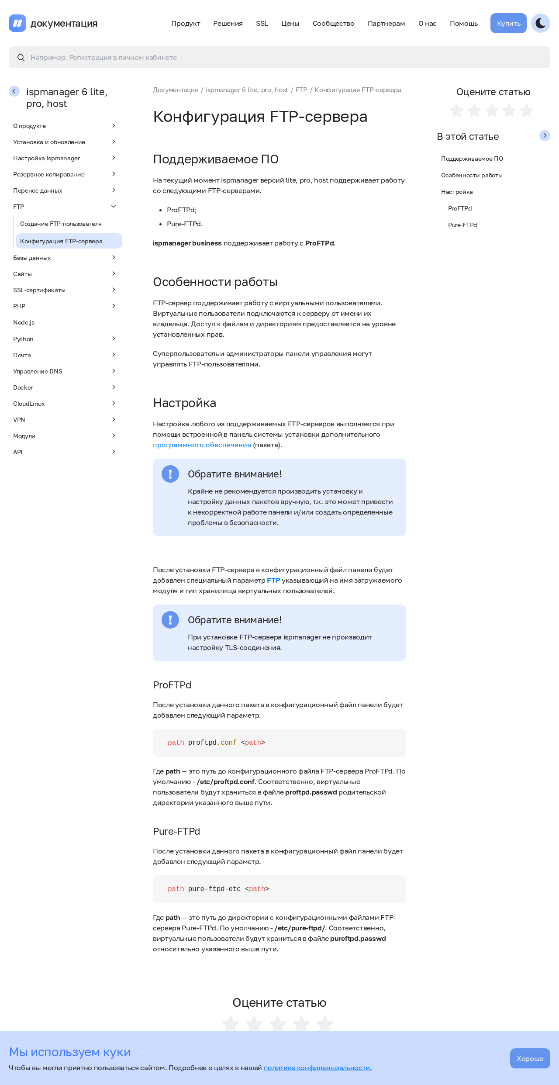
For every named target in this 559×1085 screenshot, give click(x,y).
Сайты (65, 273)
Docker (65, 387)
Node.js (24, 322)
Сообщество (334, 23)
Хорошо (530, 1058)
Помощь (463, 23)
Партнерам (386, 23)
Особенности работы (471, 175)
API (65, 451)
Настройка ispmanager (65, 157)
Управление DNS (65, 370)
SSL (262, 23)
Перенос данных (65, 190)
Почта (65, 354)
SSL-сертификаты (65, 289)
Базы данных (65, 257)
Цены (290, 23)
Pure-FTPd (462, 224)
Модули (65, 435)
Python (65, 338)
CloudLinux (65, 403)
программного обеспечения (202, 444)
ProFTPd (460, 208)
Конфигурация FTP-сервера (61, 241)
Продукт (185, 23)
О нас (427, 23)
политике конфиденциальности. (318, 1067)
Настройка (457, 191)
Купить (508, 23)
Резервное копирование (65, 173)
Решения (228, 23)
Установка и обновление (65, 141)
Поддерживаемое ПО (472, 158)
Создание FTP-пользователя (61, 223)
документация (64, 23)
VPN (65, 419)
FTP (65, 206)
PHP (65, 305)
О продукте (65, 125)
